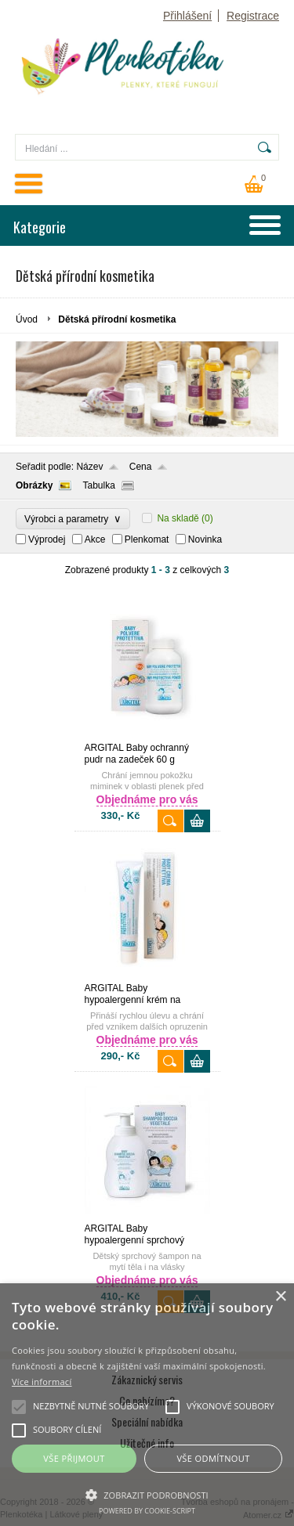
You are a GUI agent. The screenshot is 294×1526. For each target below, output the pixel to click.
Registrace (253, 15)
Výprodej (46, 539)
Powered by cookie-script (147, 1511)
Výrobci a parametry (73, 519)
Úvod (27, 319)
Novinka (205, 539)
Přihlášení (187, 15)
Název (89, 466)
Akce (95, 539)
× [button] (280, 1297)
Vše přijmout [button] (73, 1458)
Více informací (42, 1381)
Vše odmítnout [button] (212, 1458)
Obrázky (34, 485)
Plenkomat (147, 539)
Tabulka (98, 485)
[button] (147, 1494)
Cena (140, 466)
